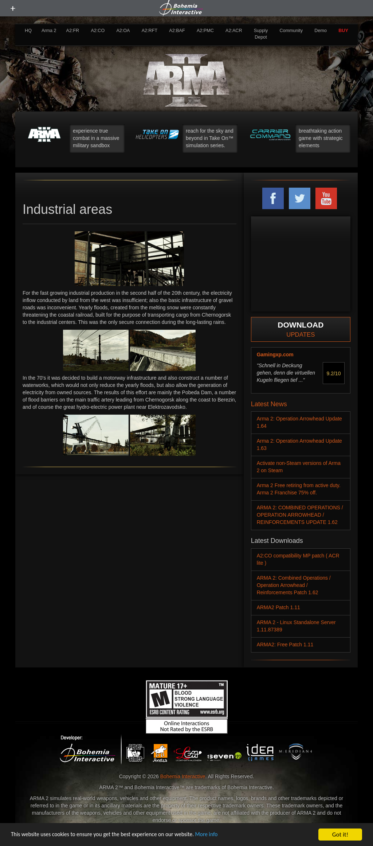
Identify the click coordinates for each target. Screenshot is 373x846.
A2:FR (72, 30)
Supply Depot (261, 34)
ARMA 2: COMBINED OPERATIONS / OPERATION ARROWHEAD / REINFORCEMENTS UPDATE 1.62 (300, 515)
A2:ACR (233, 30)
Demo (320, 30)
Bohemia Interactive (182, 776)
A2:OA (123, 30)
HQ (28, 30)
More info (225, 835)
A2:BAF (177, 30)
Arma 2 (49, 30)
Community (291, 30)
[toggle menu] (12, 8)
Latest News (269, 404)
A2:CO (98, 30)
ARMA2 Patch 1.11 (278, 607)
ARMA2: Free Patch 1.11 (285, 644)
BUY (343, 30)
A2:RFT (149, 30)
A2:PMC (205, 30)
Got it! (340, 834)
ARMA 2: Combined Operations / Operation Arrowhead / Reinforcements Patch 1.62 (294, 585)
